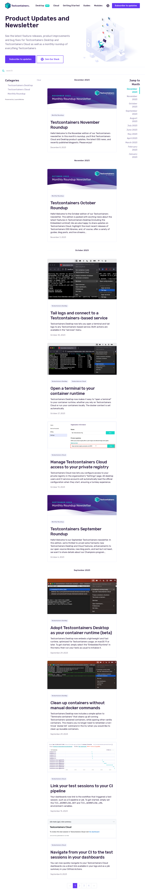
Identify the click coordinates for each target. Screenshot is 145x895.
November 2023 (132, 98)
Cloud (56, 5)
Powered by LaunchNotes (14, 99)
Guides (86, 5)
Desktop (42, 5)
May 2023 (132, 134)
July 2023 (132, 125)
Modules (98, 5)
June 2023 (132, 130)
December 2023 (132, 90)
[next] (94, 885)
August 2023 (133, 120)
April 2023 (132, 138)
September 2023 (131, 112)
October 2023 (133, 105)
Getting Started (71, 5)
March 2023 (131, 142)
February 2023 (132, 148)
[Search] (74, 70)
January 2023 (133, 155)
